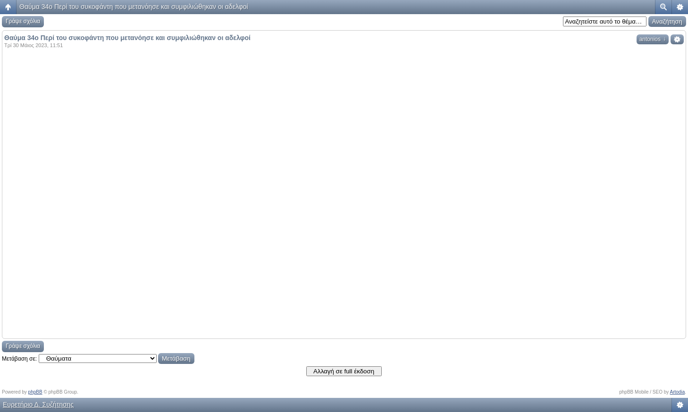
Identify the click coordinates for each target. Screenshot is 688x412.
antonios (652, 39)
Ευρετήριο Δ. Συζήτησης (38, 404)
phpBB (35, 392)
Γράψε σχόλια (23, 21)
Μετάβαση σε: (19, 358)
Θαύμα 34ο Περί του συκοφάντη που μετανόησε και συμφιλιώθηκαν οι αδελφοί (133, 6)
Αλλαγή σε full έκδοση (344, 371)
